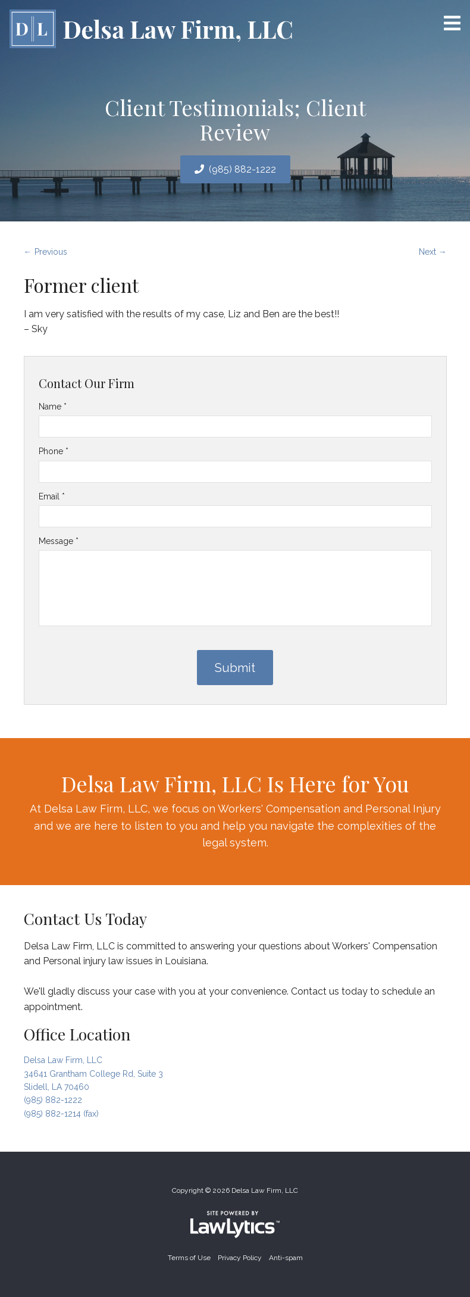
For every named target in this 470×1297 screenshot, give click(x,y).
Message (59, 541)
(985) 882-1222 (242, 169)
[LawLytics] (235, 1224)
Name (53, 406)
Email (52, 496)
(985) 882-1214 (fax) (61, 1113)
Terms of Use (189, 1258)
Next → (433, 252)
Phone (53, 451)
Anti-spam (286, 1258)
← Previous (45, 252)
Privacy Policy (240, 1258)
